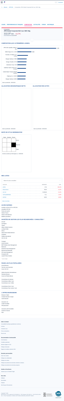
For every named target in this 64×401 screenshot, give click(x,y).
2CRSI (4, 187)
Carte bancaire (5, 298)
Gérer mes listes (5, 201)
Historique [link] (50, 24)
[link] (11, 324)
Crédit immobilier (5, 303)
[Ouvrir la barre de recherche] (55, 2)
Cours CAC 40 (5, 269)
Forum (44, 24)
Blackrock (4, 246)
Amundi (3, 221)
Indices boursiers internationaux (9, 272)
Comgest (4, 241)
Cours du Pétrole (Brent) (7, 276)
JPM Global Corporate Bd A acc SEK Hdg (17, 31)
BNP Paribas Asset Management (9, 245)
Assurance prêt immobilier (8, 308)
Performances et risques (15, 24)
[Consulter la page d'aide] (56, 2)
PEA (3, 312)
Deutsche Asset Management (8, 248)
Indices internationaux (7, 214)
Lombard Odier (5, 229)
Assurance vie (5, 301)
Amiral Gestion (5, 243)
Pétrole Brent (5, 189)
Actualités (36, 24)
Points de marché (6, 211)
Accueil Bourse (5, 265)
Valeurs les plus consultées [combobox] (10, 180)
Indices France (5, 212)
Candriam (4, 234)
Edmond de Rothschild (7, 250)
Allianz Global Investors (7, 227)
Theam (3, 225)
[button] (1, 2)
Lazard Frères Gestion (7, 255)
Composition (28, 24)
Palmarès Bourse (6, 274)
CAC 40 (4, 192)
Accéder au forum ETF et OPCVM (9, 207)
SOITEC (4, 197)
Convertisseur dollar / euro (8, 281)
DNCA (3, 230)
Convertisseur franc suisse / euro (9, 288)
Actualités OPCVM (6, 209)
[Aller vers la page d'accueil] (4, 2)
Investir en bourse (6, 310)
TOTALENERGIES (7, 194)
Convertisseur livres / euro (8, 286)
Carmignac (4, 223)
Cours (3, 24)
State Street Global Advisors (8, 232)
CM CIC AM (4, 238)
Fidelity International (6, 236)
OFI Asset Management (7, 252)
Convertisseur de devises (7, 279)
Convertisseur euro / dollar (8, 283)
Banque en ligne (5, 295)
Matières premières (6, 216)
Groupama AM (5, 254)
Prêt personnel (5, 305)
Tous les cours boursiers (7, 267)
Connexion (60, 2)
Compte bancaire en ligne (8, 296)
